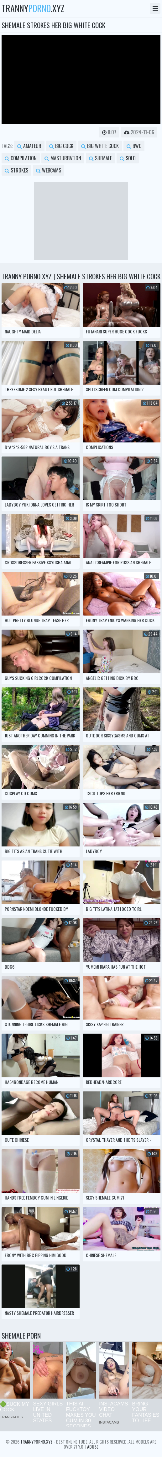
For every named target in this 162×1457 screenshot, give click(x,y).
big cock (61, 146)
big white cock (100, 146)
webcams (48, 170)
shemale (100, 158)
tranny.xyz (33, 8)
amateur (29, 146)
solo (128, 158)
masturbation (62, 158)
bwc (134, 146)
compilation (21, 158)
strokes (16, 170)
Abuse (92, 1446)
